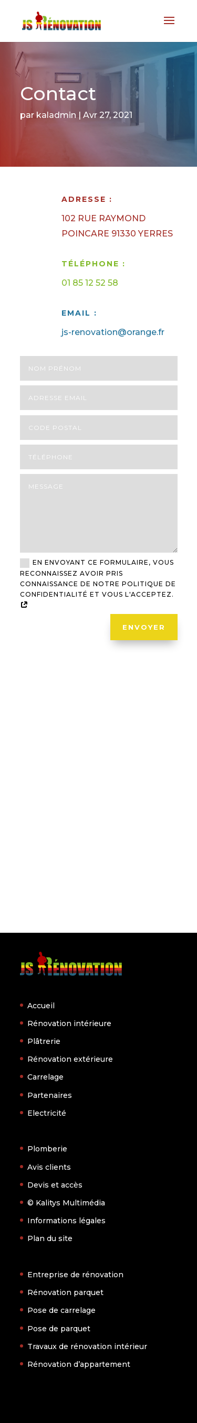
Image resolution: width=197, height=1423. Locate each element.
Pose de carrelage (61, 1310)
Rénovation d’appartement (78, 1364)
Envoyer (143, 627)
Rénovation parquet (65, 1292)
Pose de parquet (58, 1328)
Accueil (41, 1005)
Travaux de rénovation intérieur (87, 1346)
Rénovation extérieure (70, 1059)
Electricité (46, 1113)
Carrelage (45, 1077)
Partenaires (49, 1095)
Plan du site (49, 1238)
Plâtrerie (43, 1041)
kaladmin (56, 115)
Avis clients (49, 1167)
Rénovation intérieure (69, 1023)
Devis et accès (54, 1185)
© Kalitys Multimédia (66, 1203)
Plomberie (47, 1149)
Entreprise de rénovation (75, 1274)
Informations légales (66, 1220)
